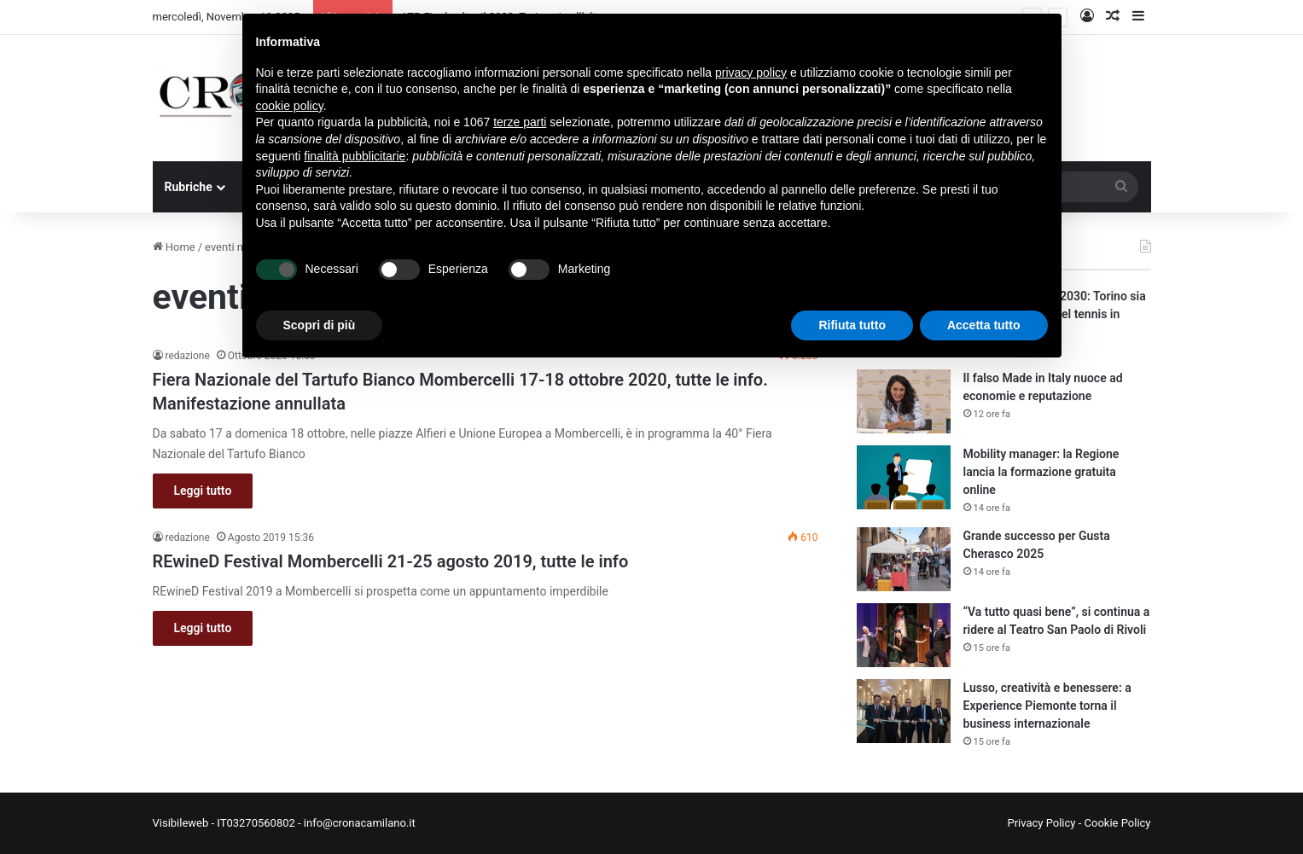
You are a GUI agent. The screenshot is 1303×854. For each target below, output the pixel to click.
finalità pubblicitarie (354, 156)
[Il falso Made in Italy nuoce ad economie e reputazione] (904, 401)
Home (174, 247)
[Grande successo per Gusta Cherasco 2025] (904, 559)
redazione (188, 356)
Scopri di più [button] (319, 325)
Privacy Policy (1041, 822)
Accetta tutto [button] (984, 325)
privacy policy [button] (751, 72)
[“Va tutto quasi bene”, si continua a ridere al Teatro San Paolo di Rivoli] (904, 635)
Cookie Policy (1118, 822)
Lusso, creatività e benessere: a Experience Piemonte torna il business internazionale (1047, 705)
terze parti (519, 122)
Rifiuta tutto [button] (852, 325)
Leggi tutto (203, 490)
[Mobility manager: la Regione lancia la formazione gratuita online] (904, 477)
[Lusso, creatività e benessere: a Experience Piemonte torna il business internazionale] (904, 711)
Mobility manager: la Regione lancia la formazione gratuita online (1041, 472)
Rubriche (188, 187)
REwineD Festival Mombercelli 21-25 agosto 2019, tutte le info (391, 561)
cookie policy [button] (289, 106)
